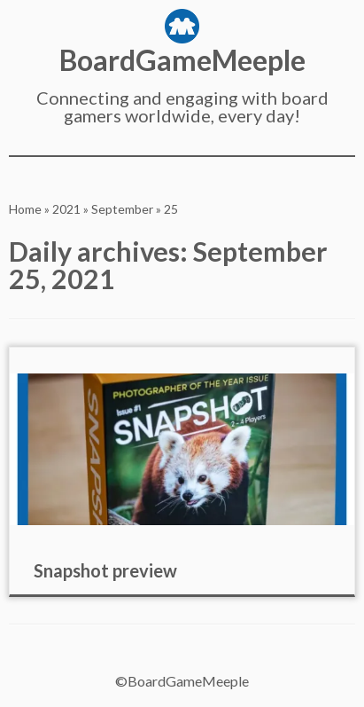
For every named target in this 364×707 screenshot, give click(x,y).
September (122, 208)
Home (25, 208)
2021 (66, 208)
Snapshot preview (105, 570)
